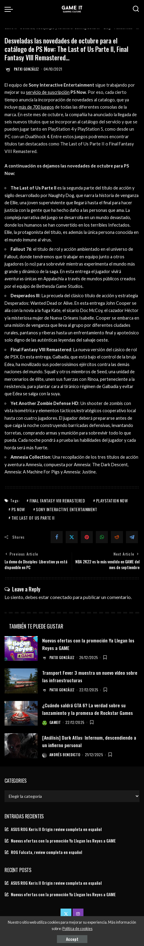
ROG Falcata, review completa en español (46, 852)
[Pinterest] (87, 537)
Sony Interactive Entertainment (66, 509)
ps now (18, 509)
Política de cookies (77, 928)
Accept (72, 939)
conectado (61, 597)
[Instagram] (78, 914)
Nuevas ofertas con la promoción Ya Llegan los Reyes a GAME (63, 841)
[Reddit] (117, 537)
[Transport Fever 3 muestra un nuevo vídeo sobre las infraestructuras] (21, 680)
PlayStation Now (112, 500)
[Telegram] (132, 537)
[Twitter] (72, 537)
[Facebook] (57, 537)
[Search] (135, 9)
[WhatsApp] (102, 537)
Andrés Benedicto (64, 754)
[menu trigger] (10, 9)
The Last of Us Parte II (33, 517)
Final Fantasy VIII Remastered (57, 500)
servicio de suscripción (48, 92)
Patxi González (26, 69)
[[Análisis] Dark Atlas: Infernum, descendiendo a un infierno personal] (21, 745)
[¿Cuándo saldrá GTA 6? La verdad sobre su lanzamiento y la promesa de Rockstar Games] (21, 713)
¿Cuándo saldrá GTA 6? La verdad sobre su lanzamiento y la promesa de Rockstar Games (87, 709)
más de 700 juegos (36, 107)
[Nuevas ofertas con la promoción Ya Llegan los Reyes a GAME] (21, 648)
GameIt (55, 722)
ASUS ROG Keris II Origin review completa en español (56, 829)
